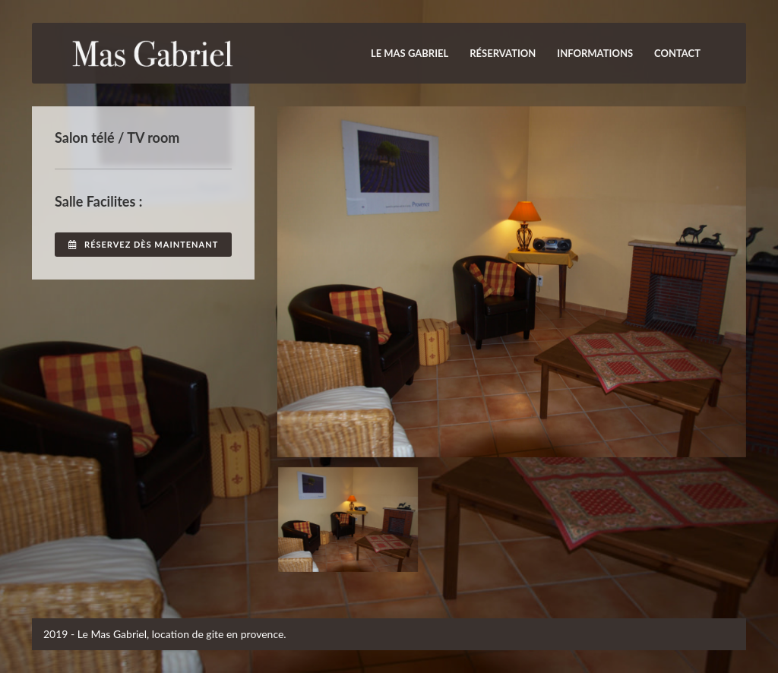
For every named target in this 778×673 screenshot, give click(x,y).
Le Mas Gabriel (409, 53)
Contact (677, 53)
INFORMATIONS (595, 53)
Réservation (503, 53)
